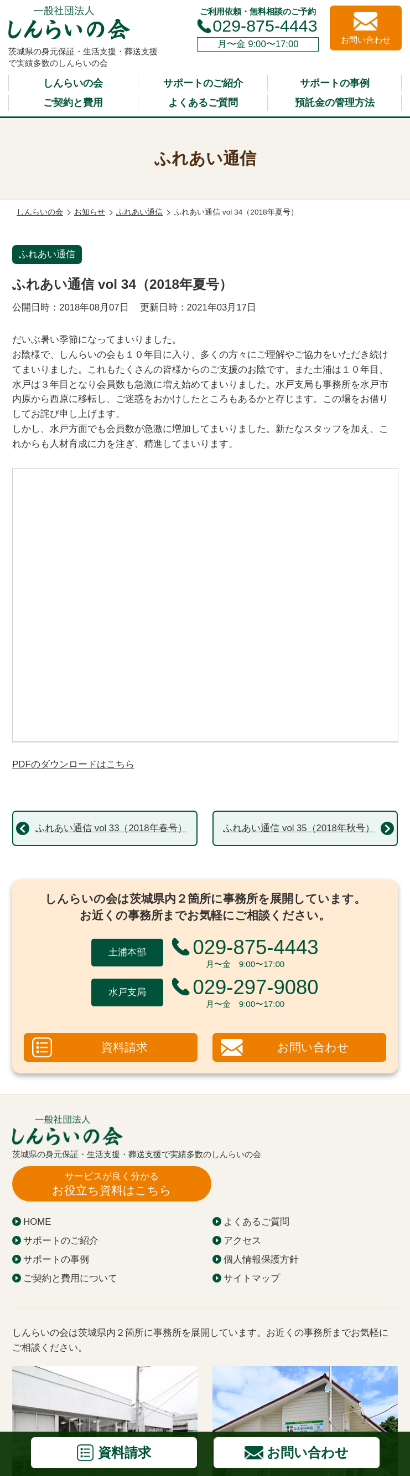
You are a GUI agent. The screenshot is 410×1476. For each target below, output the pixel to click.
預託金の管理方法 (335, 102)
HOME (37, 1222)
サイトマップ (252, 1278)
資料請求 (124, 1047)
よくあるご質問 (203, 102)
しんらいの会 (73, 83)
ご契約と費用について (70, 1278)
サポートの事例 (335, 83)
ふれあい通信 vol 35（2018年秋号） (298, 828)
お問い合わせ (313, 1047)
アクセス (242, 1240)
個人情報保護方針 (261, 1259)
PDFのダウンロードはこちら (73, 764)
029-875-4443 (264, 25)
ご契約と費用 (73, 102)
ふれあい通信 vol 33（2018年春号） (110, 828)
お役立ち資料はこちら (112, 1183)
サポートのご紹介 (203, 83)
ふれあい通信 (47, 254)
